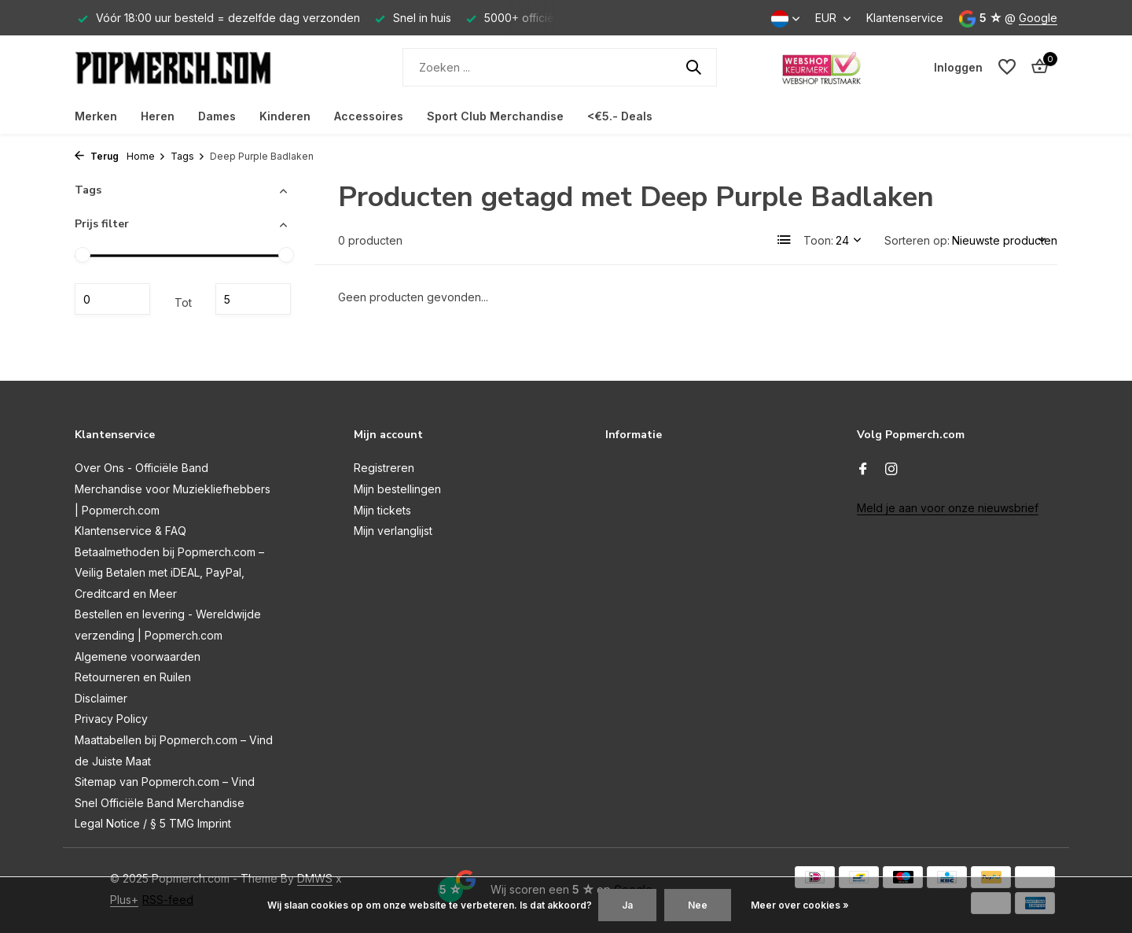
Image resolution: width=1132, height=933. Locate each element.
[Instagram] (891, 469)
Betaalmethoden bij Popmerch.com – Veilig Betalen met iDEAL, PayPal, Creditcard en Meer (169, 572)
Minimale (112, 299)
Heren (158, 116)
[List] (784, 240)
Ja (627, 905)
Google (1038, 17)
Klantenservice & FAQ (130, 530)
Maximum (253, 299)
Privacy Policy (111, 718)
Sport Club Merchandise (495, 116)
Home (146, 156)
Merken (96, 116)
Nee (698, 905)
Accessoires (368, 116)
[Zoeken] (559, 67)
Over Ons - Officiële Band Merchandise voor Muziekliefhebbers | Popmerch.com (172, 488)
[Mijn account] (958, 67)
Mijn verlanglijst (393, 530)
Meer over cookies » (800, 905)
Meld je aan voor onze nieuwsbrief (947, 507)
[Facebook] (863, 469)
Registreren (384, 467)
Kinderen (285, 116)
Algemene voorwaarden (137, 656)
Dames (217, 116)
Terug (97, 156)
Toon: (818, 240)
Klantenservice (904, 17)
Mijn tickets (382, 510)
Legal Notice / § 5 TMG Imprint (153, 823)
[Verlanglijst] (1007, 67)
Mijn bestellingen (397, 489)
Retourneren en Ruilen (133, 677)
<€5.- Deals (619, 116)
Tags (188, 156)
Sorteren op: (917, 240)
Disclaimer (101, 698)
